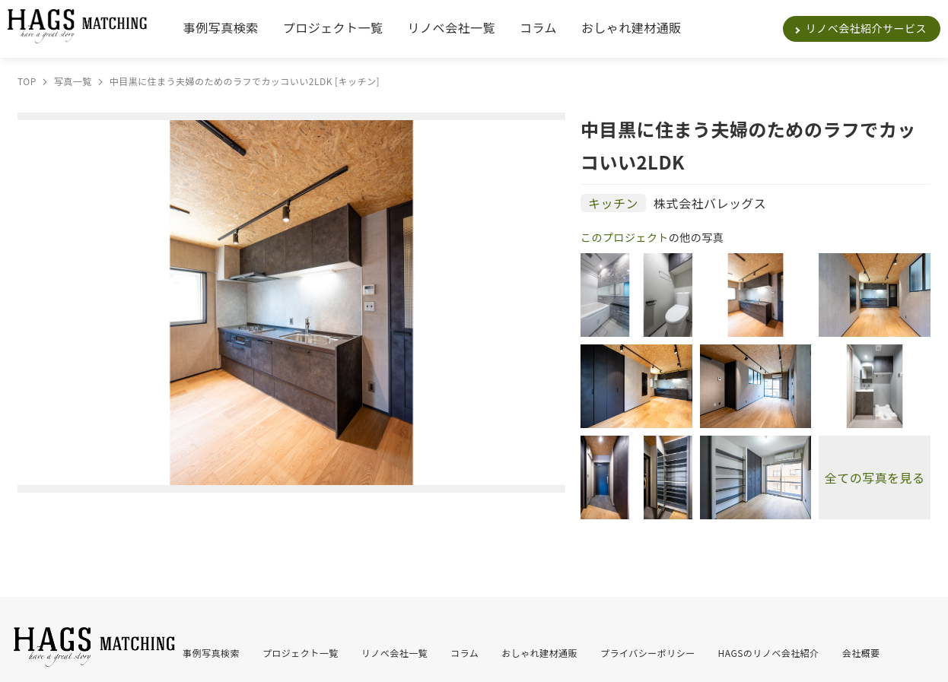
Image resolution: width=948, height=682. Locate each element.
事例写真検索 (221, 27)
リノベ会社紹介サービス (866, 28)
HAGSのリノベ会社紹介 (768, 652)
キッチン (613, 203)
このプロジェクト (625, 237)
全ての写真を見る (875, 477)
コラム (538, 27)
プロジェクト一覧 (333, 27)
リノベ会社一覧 (451, 27)
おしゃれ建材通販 (631, 27)
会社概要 (861, 652)
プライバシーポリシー (647, 652)
